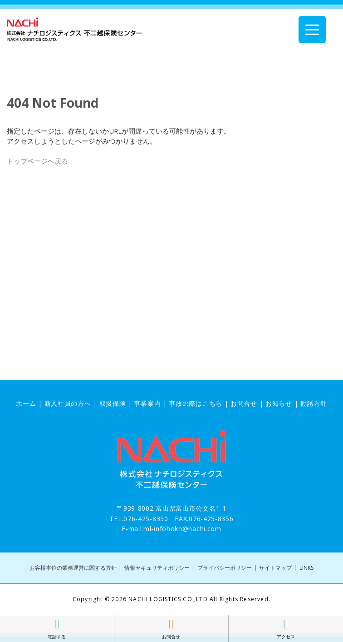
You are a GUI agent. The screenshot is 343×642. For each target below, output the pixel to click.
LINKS (306, 568)
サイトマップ (275, 568)
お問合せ (243, 403)
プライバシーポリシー (224, 568)
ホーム (26, 403)
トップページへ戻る (37, 160)
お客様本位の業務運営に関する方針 (73, 568)
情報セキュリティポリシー (157, 568)
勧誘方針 (313, 403)
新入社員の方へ (67, 403)
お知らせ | (282, 403)
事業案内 (147, 403)
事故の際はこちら (195, 403)
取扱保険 (112, 403)
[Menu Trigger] (312, 29)
